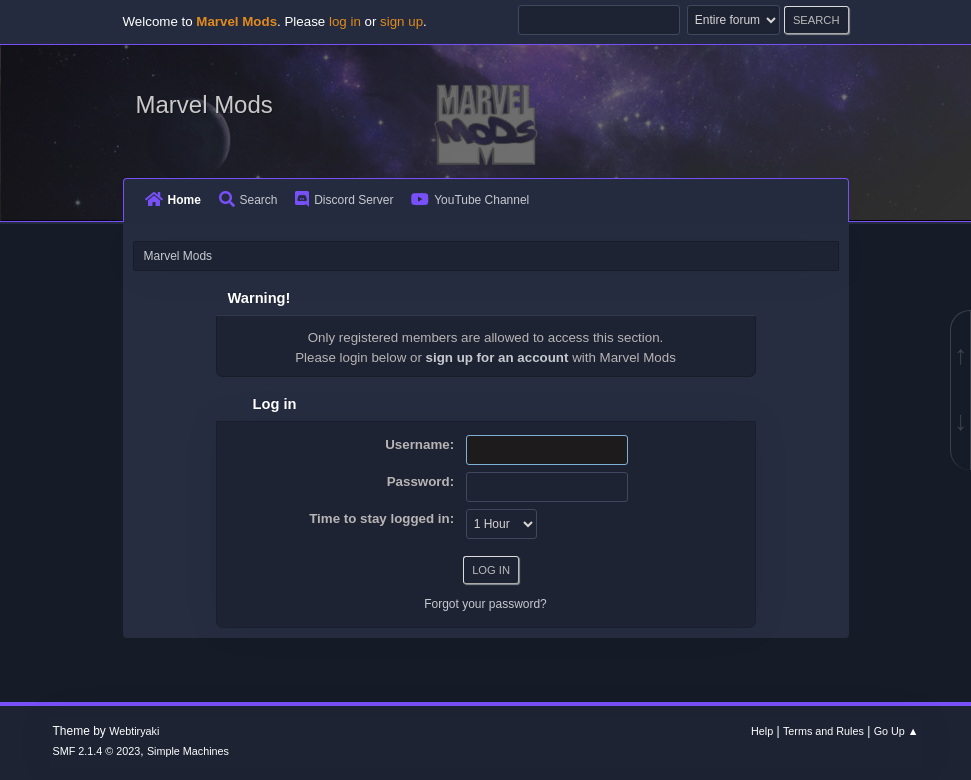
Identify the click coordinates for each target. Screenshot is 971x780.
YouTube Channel (470, 200)
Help (762, 731)
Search (248, 200)
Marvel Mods (204, 104)
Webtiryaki (134, 731)
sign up (401, 21)
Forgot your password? (485, 604)
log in (345, 21)
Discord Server (344, 200)
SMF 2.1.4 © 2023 (97, 751)
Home (173, 200)
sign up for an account (497, 357)
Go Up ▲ (896, 731)
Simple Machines (188, 751)
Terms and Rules (823, 731)
